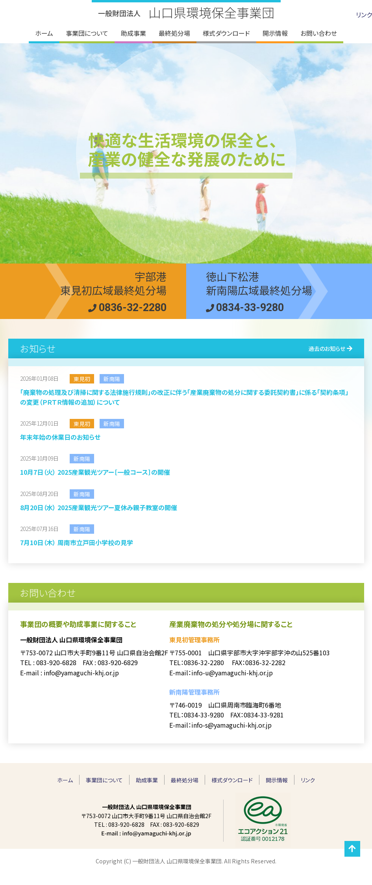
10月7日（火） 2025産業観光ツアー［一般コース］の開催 (95, 472)
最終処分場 (184, 780)
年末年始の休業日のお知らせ (60, 437)
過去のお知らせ (327, 348)
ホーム (65, 780)
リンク (364, 14)
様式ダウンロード (232, 780)
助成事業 (147, 780)
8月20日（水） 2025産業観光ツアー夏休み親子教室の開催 (98, 507)
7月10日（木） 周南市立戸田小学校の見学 (76, 542)
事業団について (104, 780)
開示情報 (277, 780)
